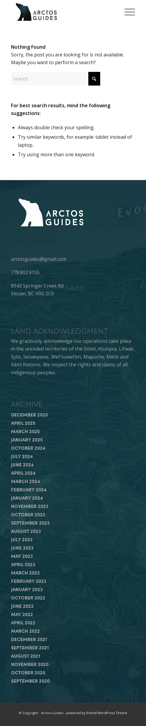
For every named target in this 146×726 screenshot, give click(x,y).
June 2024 (22, 464)
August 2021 (25, 655)
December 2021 (29, 639)
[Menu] (127, 12)
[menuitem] (127, 12)
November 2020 (29, 664)
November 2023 (29, 506)
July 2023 (21, 539)
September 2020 (30, 680)
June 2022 (22, 605)
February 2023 (28, 580)
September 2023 (30, 522)
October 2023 (28, 514)
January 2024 (27, 497)
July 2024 (22, 456)
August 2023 (26, 531)
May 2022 (22, 614)
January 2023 (27, 589)
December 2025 (29, 414)
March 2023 (25, 572)
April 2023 (23, 564)
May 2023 (22, 556)
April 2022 (23, 622)
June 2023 (22, 547)
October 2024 (28, 447)
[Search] (55, 79)
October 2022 (28, 597)
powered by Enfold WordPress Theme (96, 713)
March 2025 (25, 431)
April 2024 (23, 472)
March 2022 (25, 630)
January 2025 (27, 439)
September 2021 (30, 647)
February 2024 (29, 489)
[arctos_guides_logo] (60, 12)
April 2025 (23, 422)
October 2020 (28, 672)
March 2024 (25, 481)
